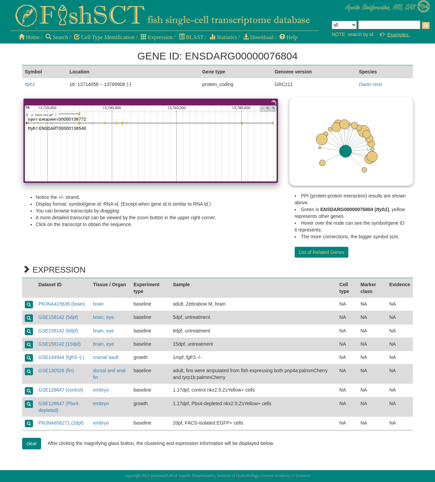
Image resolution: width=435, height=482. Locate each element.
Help (288, 37)
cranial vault (106, 357)
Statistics (223, 37)
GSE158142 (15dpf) (59, 344)
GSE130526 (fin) (56, 370)
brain (98, 304)
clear (32, 443)
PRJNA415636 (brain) (61, 304)
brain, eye (103, 317)
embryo (101, 390)
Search (57, 37)
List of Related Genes (322, 252)
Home (29, 37)
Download (258, 37)
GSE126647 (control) (60, 390)
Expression (157, 37)
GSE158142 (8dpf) (58, 330)
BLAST (191, 37)
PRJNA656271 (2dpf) (61, 423)
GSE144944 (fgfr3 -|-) (61, 357)
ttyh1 (30, 84)
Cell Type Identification (104, 37)
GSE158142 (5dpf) (58, 317)
